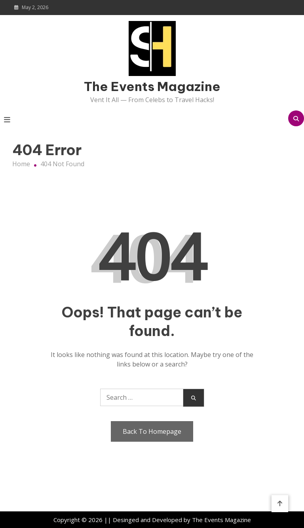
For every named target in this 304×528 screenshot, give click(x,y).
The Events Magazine (152, 86)
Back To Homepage (152, 431)
